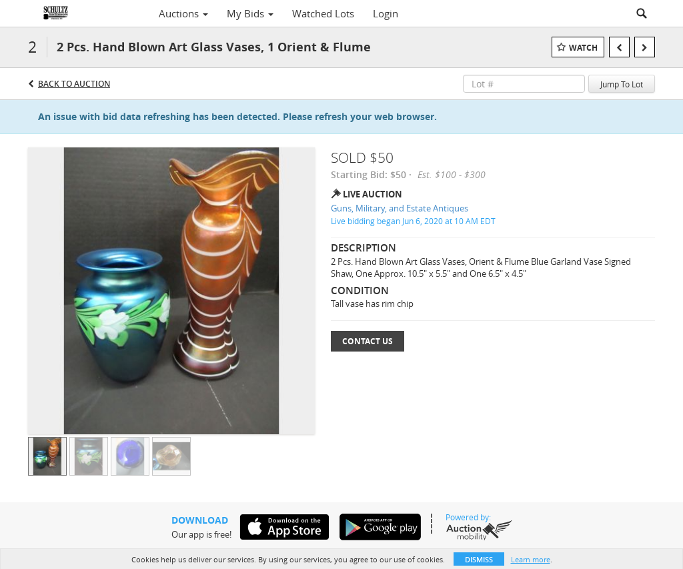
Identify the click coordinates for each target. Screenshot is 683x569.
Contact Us (367, 341)
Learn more (530, 559)
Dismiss (479, 559)
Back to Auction (74, 83)
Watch (583, 47)
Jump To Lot (621, 84)
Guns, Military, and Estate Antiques (399, 208)
